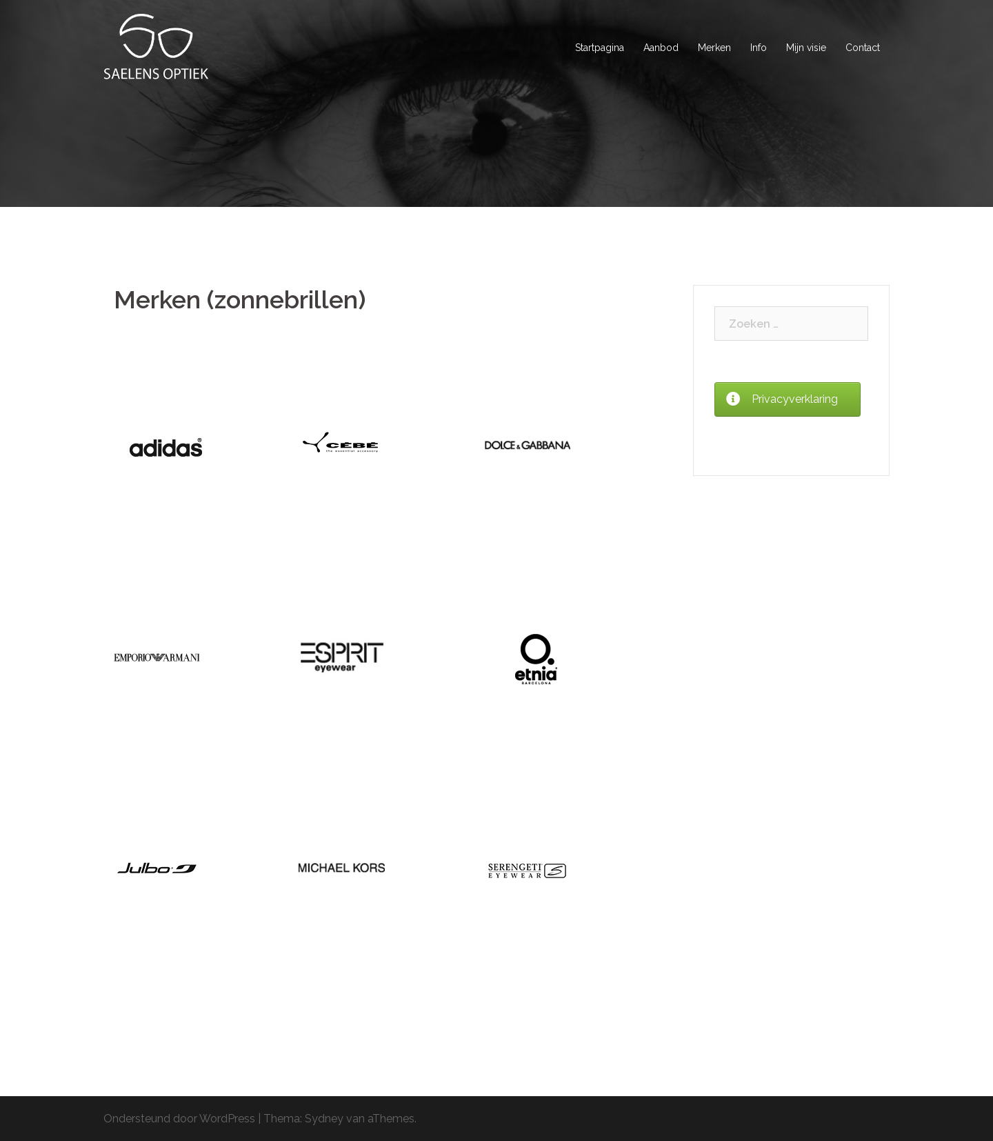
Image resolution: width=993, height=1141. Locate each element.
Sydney (324, 1118)
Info (758, 47)
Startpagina (599, 47)
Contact (862, 47)
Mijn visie (806, 47)
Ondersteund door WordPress (179, 1118)
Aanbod (661, 47)
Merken (714, 47)
